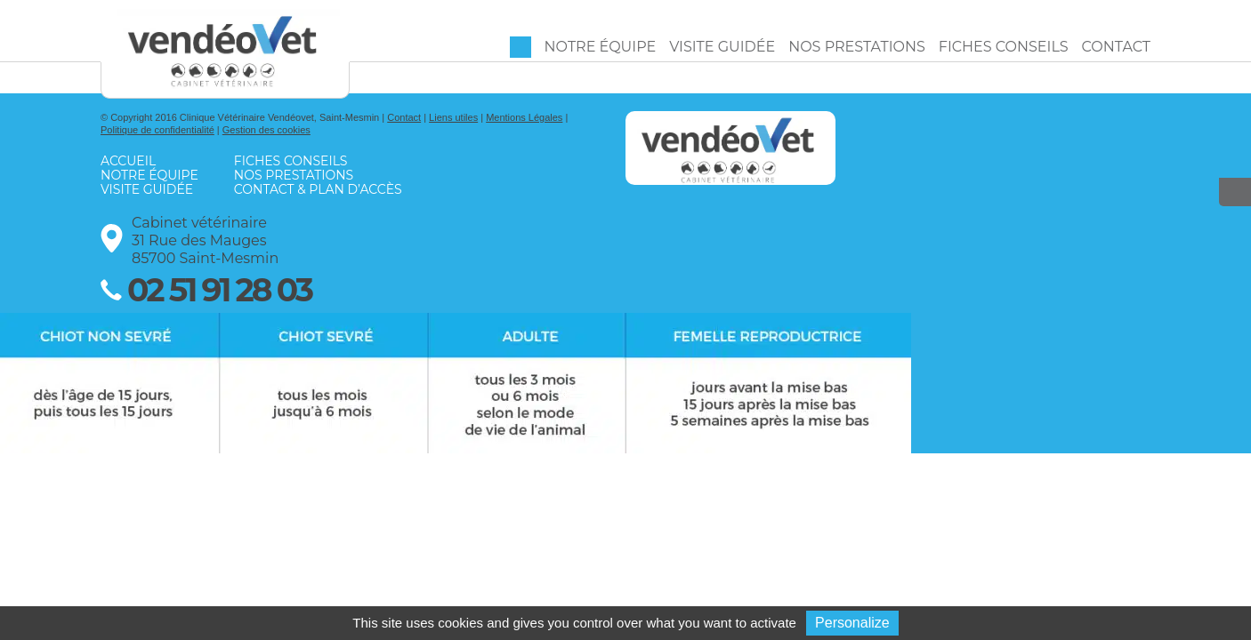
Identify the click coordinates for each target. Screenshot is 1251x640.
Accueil (520, 47)
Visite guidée (722, 46)
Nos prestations (856, 46)
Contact (1116, 46)
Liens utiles (453, 117)
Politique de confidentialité (157, 129)
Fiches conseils (1004, 46)
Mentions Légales (524, 117)
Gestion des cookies (266, 129)
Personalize (852, 622)
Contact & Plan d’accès (318, 189)
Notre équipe (601, 46)
